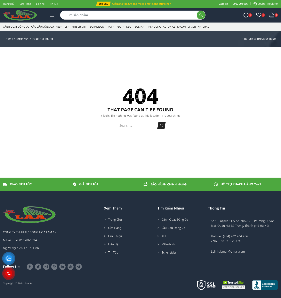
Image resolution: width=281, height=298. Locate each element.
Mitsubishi (80, 26)
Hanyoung (154, 26)
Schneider (98, 26)
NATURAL (203, 26)
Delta (140, 26)
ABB (59, 26)
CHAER (192, 26)
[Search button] (201, 15)
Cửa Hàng (25, 3)
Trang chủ (8, 3)
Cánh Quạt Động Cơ (16, 26)
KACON (181, 26)
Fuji (111, 26)
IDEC (129, 26)
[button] (103, 4)
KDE (120, 26)
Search (161, 125)
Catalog (223, 3)
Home (9, 39)
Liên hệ (40, 3)
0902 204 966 (240, 3)
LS (67, 26)
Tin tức (54, 3)
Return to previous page (260, 39)
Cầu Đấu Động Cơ (42, 26)
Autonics (169, 26)
